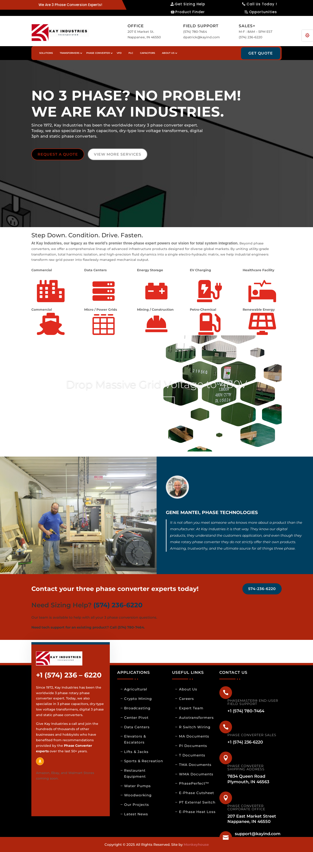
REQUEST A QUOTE (58, 154)
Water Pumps (137, 786)
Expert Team (191, 708)
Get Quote (260, 53)
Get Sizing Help (190, 4)
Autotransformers (196, 717)
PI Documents (193, 746)
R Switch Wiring (194, 727)
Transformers (69, 52)
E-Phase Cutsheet (196, 793)
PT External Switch (197, 802)
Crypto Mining (138, 698)
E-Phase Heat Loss (197, 812)
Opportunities (263, 11)
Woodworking (138, 795)
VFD (119, 52)
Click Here (157, 402)
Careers (186, 698)
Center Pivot (136, 717)
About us (168, 52)
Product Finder (190, 11)
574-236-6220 (262, 589)
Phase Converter (98, 52)
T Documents (192, 755)
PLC (130, 52)
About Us (188, 689)
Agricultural (135, 689)
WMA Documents (196, 774)
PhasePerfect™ (194, 783)
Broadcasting (137, 708)
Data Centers (137, 727)
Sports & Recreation (143, 761)
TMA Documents (195, 764)
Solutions (46, 52)
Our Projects (136, 804)
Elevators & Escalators (135, 739)
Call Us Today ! (262, 4)
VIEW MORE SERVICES (117, 154)
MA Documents (194, 736)
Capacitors (147, 52)
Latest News (136, 814)
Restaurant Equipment (135, 773)
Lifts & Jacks (136, 752)
